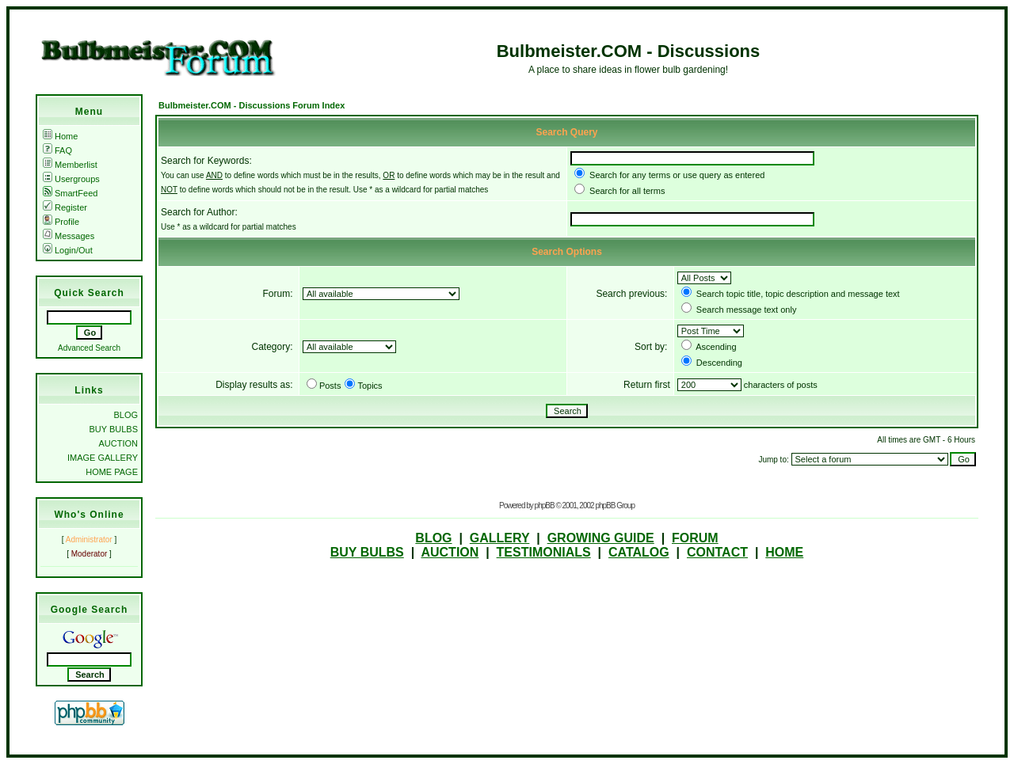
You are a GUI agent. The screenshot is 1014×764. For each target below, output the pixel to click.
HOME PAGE (112, 472)
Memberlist (70, 164)
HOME (784, 552)
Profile (61, 221)
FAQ (57, 150)
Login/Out (68, 250)
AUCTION (119, 443)
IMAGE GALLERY (102, 457)
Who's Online (89, 514)
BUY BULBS (113, 429)
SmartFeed (70, 193)
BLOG (125, 415)
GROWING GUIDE (600, 538)
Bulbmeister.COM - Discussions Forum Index (251, 105)
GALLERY (500, 538)
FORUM (695, 538)
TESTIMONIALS (544, 552)
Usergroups (71, 179)
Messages (68, 236)
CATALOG (638, 552)
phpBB (545, 505)
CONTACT (717, 552)
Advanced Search (89, 348)
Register (65, 207)
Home (60, 136)
